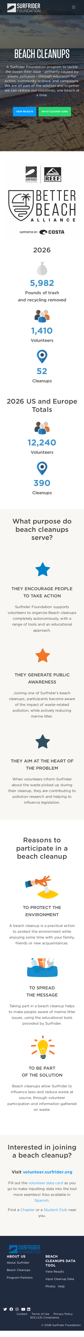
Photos (50, 1286)
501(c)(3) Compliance (44, 1317)
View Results (54, 1271)
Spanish (41, 1200)
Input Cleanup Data (55, 111)
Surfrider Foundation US (23, 7)
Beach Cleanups (18, 1270)
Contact (22, 1314)
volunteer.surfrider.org (47, 1172)
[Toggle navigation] (73, 7)
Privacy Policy (63, 1314)
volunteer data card (45, 1183)
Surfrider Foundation (24, 1249)
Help (61, 1286)
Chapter (27, 1210)
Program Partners (20, 1277)
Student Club (55, 1210)
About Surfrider (18, 1262)
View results (24, 111)
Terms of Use (40, 1314)
